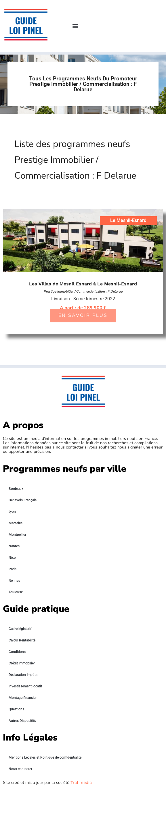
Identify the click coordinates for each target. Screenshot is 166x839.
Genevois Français (23, 500)
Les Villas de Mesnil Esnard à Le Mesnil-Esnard (83, 284)
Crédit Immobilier (22, 663)
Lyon (12, 512)
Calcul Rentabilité (22, 640)
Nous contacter (20, 769)
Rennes (14, 581)
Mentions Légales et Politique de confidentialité (45, 757)
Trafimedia (81, 782)
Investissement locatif (25, 686)
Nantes (14, 546)
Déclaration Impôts (23, 675)
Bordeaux (16, 489)
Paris (12, 569)
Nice (12, 558)
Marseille (15, 523)
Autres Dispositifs (22, 721)
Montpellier (17, 535)
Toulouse (16, 592)
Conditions (17, 652)
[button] (75, 26)
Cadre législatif (20, 629)
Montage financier (23, 698)
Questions (16, 709)
